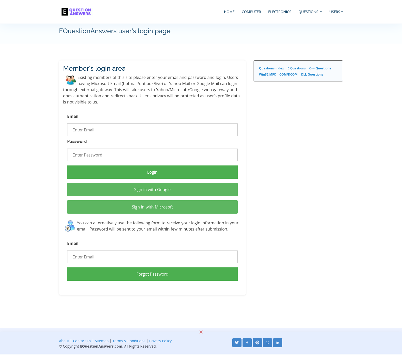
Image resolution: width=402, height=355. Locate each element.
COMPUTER (251, 11)
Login (152, 172)
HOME (229, 11)
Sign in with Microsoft (152, 207)
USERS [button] (334, 11)
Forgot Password (152, 274)
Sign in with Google (152, 189)
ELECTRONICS (279, 11)
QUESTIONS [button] (308, 11)
